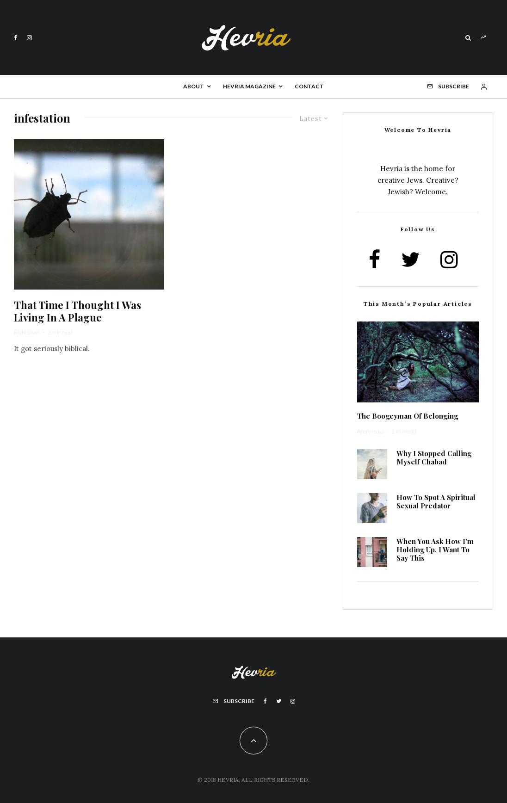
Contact (309, 86)
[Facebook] (15, 38)
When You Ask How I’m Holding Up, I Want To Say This (435, 549)
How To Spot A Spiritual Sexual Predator (436, 501)
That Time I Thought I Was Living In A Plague (77, 311)
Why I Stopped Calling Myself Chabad (433, 457)
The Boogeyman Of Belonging (407, 416)
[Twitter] (279, 701)
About (193, 86)
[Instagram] (29, 38)
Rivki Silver (27, 332)
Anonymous (370, 431)
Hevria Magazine (249, 86)
